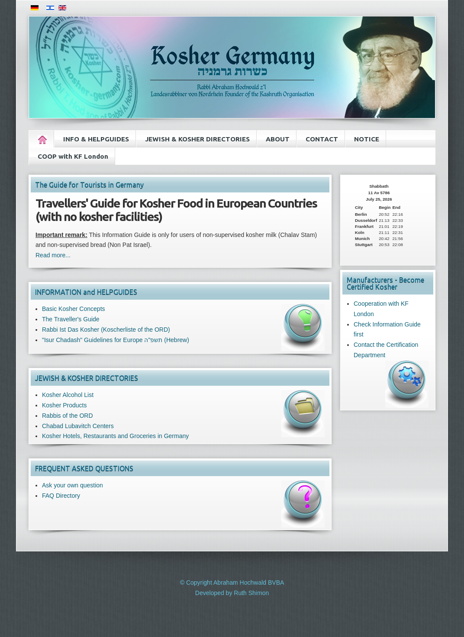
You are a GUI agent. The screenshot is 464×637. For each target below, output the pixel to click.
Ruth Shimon (251, 592)
